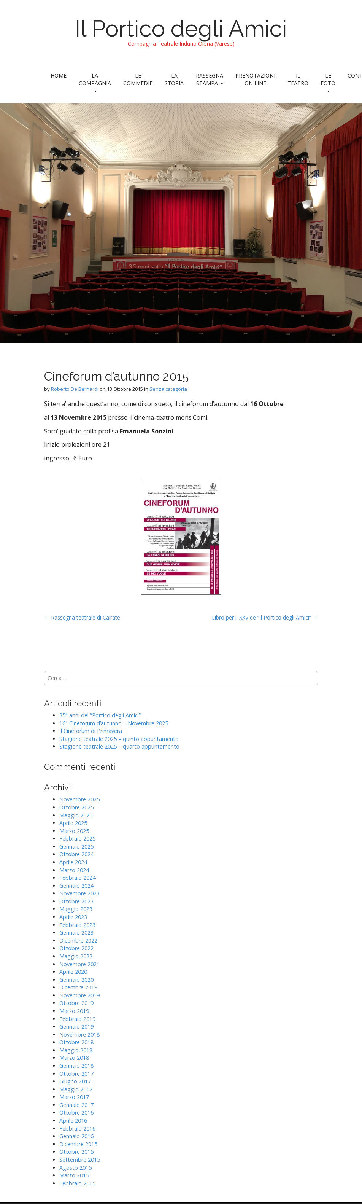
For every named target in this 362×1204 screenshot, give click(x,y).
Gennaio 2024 (76, 885)
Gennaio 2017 (76, 1104)
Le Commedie (137, 79)
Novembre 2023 (79, 893)
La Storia (174, 79)
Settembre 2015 (79, 1159)
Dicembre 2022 (78, 940)
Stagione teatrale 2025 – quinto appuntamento (119, 738)
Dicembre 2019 (78, 987)
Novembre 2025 (79, 799)
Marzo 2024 (74, 870)
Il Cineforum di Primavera (90, 730)
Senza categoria (168, 388)
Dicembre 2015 (78, 1144)
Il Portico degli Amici (181, 28)
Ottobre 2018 (76, 1042)
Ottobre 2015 (76, 1151)
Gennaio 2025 (76, 846)
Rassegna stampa (209, 79)
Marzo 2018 (74, 1057)
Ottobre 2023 (76, 901)
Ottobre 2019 (76, 1003)
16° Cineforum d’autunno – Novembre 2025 (113, 723)
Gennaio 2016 (76, 1136)
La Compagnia (95, 82)
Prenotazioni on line (255, 79)
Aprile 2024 (73, 862)
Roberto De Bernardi (74, 388)
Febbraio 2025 (77, 838)
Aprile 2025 (73, 823)
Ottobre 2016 (76, 1112)
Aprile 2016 (73, 1120)
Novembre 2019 (79, 995)
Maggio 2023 (75, 909)
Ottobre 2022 (76, 948)
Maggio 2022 (75, 956)
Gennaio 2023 (76, 932)
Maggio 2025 (75, 815)
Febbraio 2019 (77, 1018)
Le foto (328, 82)
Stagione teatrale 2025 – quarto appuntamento (119, 746)
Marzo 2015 (74, 1175)
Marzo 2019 (74, 1010)
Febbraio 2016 (77, 1128)
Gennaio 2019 (76, 1026)
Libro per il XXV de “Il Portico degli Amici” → (265, 617)
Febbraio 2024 (77, 877)
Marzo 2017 (74, 1096)
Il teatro (297, 79)
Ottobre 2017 (76, 1073)
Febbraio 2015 (77, 1183)
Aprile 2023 (73, 917)
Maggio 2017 (75, 1089)
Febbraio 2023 (77, 924)
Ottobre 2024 (76, 854)
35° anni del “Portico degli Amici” (100, 715)
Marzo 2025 (74, 831)
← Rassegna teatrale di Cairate (82, 617)
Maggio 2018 (75, 1050)
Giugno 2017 (75, 1081)
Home (59, 75)
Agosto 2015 (75, 1167)
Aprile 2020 (73, 971)
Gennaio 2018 (76, 1065)
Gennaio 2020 (76, 979)
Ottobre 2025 (76, 807)
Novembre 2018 (79, 1034)
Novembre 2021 (79, 964)
